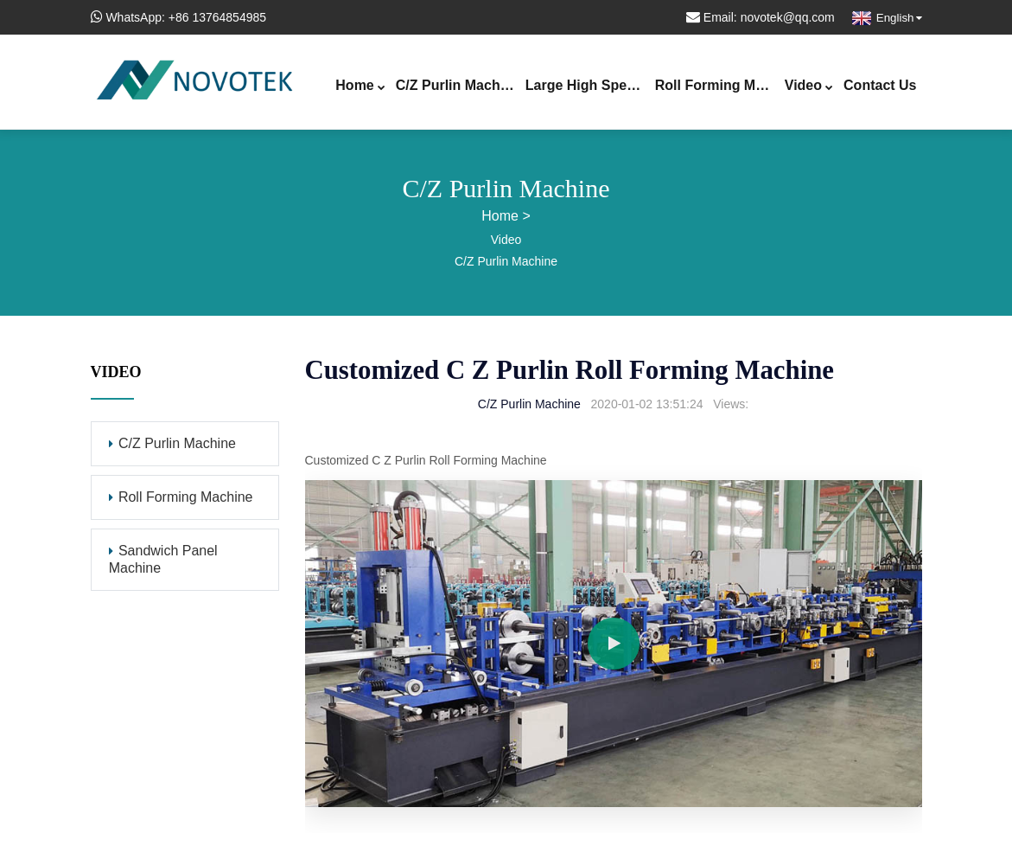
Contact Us (879, 85)
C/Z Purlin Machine (458, 87)
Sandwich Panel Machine (163, 559)
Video (809, 87)
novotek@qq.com (788, 17)
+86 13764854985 (217, 17)
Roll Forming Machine (717, 87)
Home (360, 87)
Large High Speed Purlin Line (587, 87)
